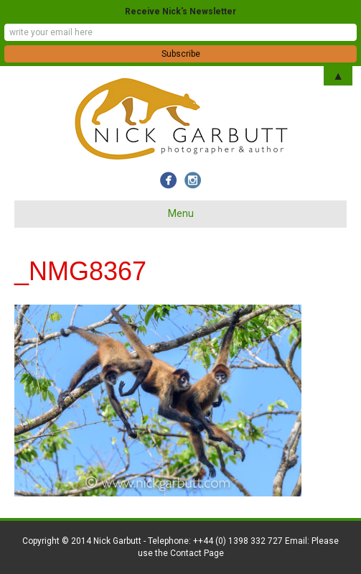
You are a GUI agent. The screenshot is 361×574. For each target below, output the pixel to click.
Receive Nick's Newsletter (180, 11)
